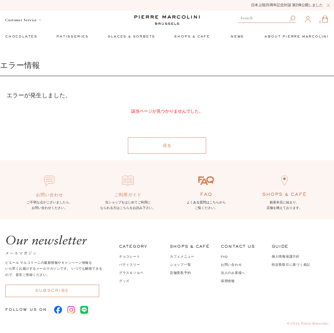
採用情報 (228, 281)
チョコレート (129, 256)
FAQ (224, 256)
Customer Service (21, 20)
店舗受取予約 (180, 273)
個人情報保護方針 (286, 256)
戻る (167, 145)
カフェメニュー (182, 256)
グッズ (124, 281)
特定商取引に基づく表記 (291, 264)
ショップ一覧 (180, 264)
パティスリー (129, 264)
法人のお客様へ (233, 273)
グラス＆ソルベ (131, 273)
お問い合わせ (231, 264)
